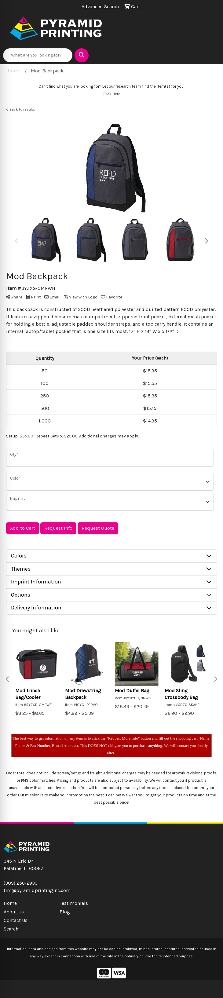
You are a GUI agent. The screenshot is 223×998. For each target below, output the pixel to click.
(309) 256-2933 (21, 883)
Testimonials (74, 903)
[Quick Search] (37, 55)
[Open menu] (211, 55)
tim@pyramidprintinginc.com (37, 890)
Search (11, 929)
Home (10, 903)
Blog (65, 912)
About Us (14, 912)
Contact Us (15, 920)
